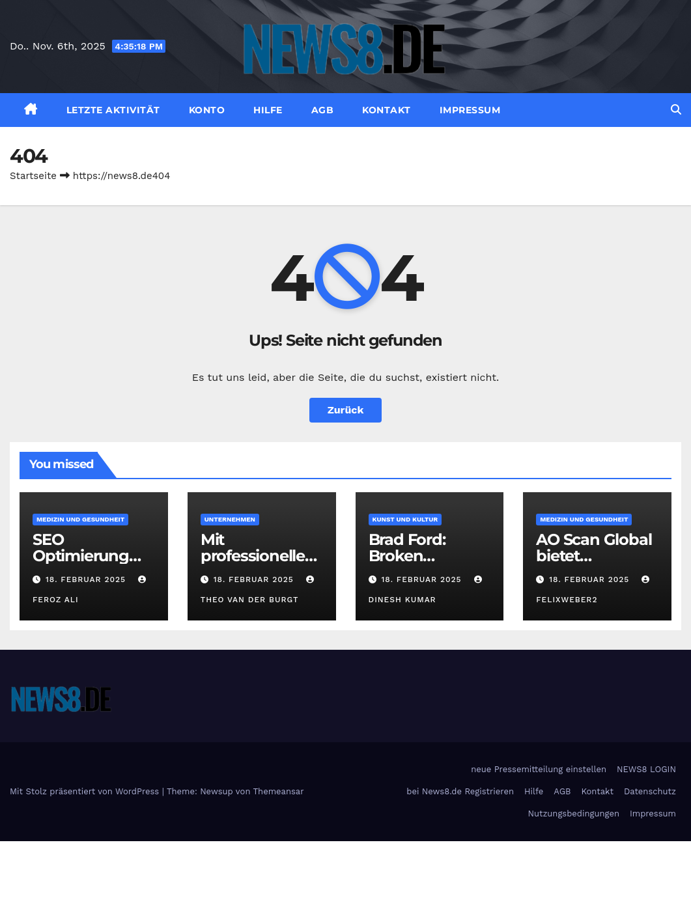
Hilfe (268, 110)
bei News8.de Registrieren (460, 791)
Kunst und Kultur (405, 519)
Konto (207, 110)
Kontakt (386, 110)
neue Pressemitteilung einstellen (538, 769)
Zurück (346, 410)
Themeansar (278, 791)
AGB (322, 110)
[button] (676, 110)
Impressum (470, 110)
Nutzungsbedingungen (573, 813)
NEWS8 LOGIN (646, 769)
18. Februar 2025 (87, 579)
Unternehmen (229, 519)
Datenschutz (650, 791)
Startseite (33, 176)
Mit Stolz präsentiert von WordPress (86, 791)
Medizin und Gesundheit (80, 519)
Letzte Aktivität (113, 110)
